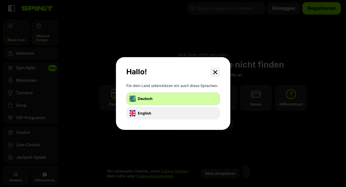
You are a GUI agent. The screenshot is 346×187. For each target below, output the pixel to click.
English (140, 113)
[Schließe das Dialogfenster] (215, 72)
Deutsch (141, 99)
